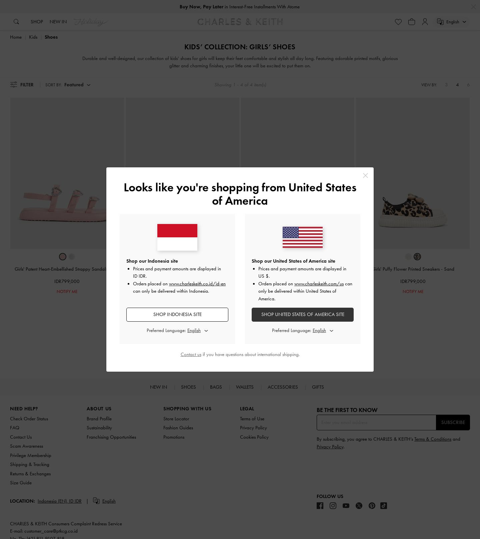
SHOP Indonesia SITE (177, 314)
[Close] (365, 175)
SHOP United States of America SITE (302, 314)
